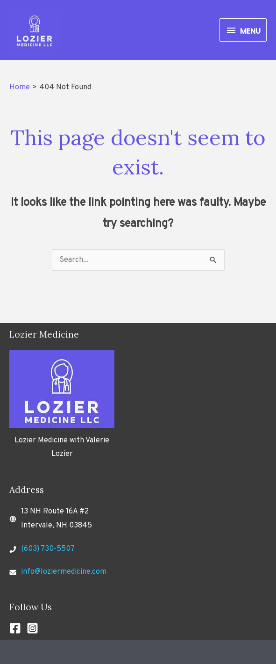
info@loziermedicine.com (63, 572)
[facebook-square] (17, 628)
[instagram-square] (34, 628)
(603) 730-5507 (48, 549)
